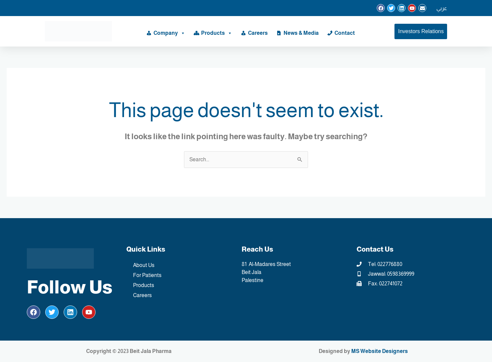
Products (216, 33)
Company (169, 33)
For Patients (147, 275)
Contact (344, 33)
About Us (144, 265)
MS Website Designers (379, 351)
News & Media (301, 33)
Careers (258, 33)
